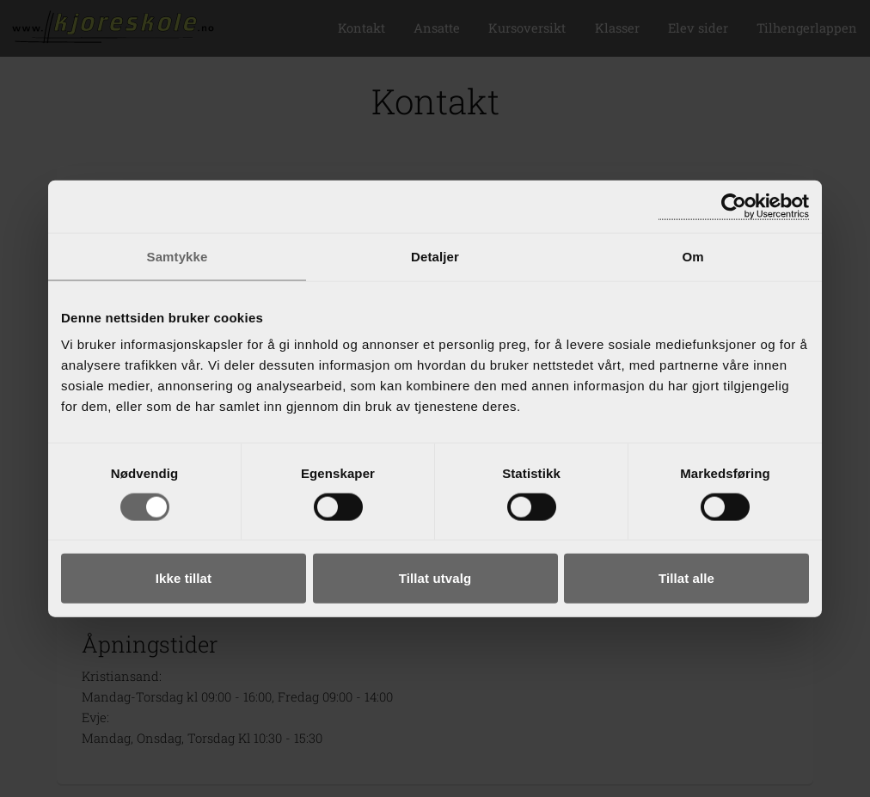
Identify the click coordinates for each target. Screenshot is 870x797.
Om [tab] (692, 255)
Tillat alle (686, 578)
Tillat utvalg (435, 578)
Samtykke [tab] (177, 255)
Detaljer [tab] (435, 255)
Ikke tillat (183, 578)
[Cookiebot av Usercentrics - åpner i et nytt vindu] (734, 206)
